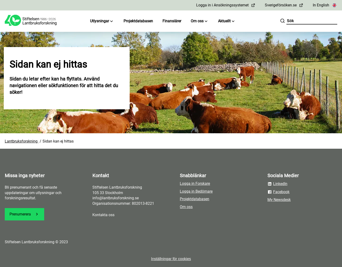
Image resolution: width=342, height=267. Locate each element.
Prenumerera (24, 214)
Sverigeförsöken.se (284, 5)
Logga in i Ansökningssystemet (225, 5)
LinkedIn (277, 184)
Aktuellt (227, 21)
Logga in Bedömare (196, 191)
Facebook (278, 192)
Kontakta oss (103, 215)
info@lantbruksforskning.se (115, 198)
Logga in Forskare (195, 183)
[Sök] (282, 21)
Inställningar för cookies (171, 259)
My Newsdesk (279, 199)
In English (325, 5)
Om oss (200, 21)
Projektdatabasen (138, 21)
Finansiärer (171, 21)
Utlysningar (102, 21)
